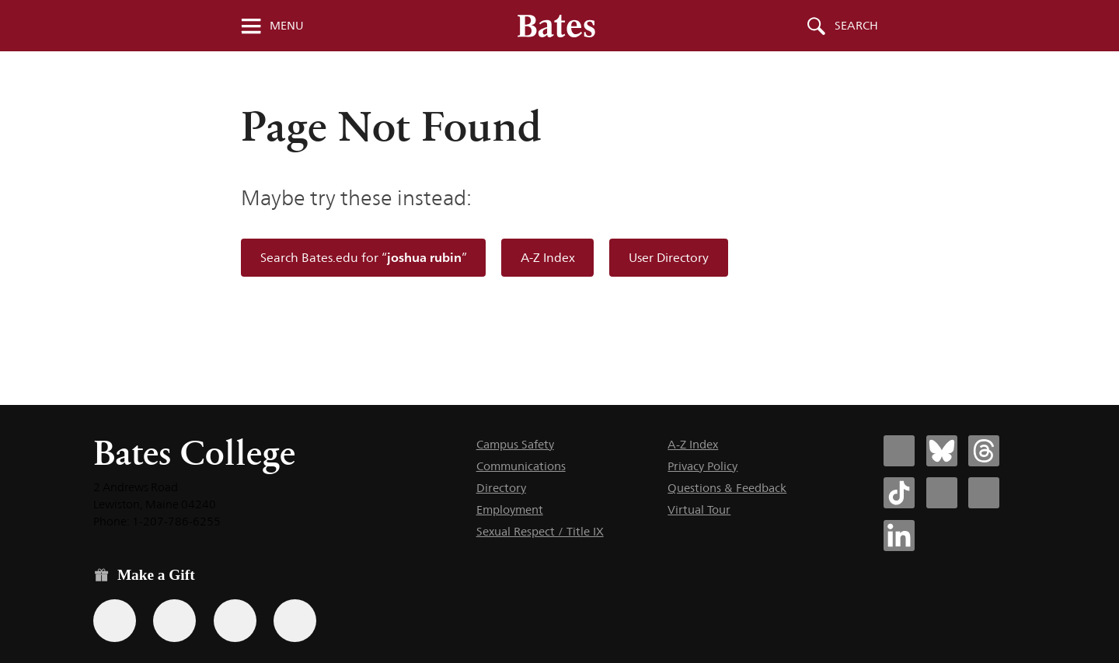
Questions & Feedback (727, 487)
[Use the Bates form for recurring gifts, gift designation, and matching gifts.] (114, 620)
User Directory (669, 257)
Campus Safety (515, 444)
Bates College (194, 452)
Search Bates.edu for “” (363, 257)
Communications (521, 466)
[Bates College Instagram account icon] (941, 492)
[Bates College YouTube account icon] (983, 492)
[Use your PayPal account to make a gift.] (235, 620)
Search (856, 26)
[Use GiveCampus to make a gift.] (295, 620)
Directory (501, 487)
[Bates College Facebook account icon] (899, 450)
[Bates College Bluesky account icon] (941, 450)
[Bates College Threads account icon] (983, 450)
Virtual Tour (699, 509)
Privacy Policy (702, 466)
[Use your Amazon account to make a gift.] (174, 620)
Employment (509, 509)
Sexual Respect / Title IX (540, 531)
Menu (287, 26)
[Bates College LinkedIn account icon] (899, 535)
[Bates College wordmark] (556, 25)
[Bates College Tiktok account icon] (899, 492)
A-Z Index (548, 257)
